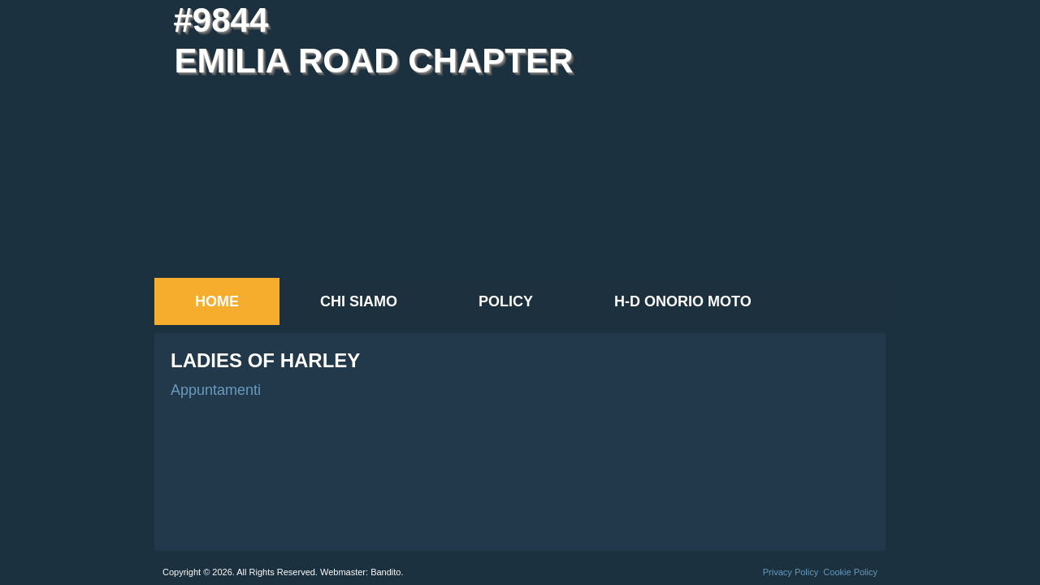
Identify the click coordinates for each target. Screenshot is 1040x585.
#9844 (220, 20)
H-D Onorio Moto (683, 301)
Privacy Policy (790, 572)
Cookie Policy (850, 572)
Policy (506, 301)
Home (217, 301)
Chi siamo (358, 301)
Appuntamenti (216, 390)
